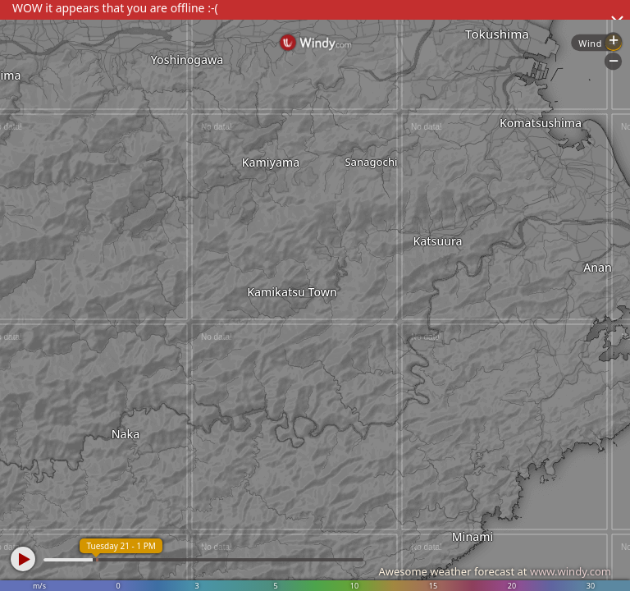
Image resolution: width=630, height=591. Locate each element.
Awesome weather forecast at (494, 571)
